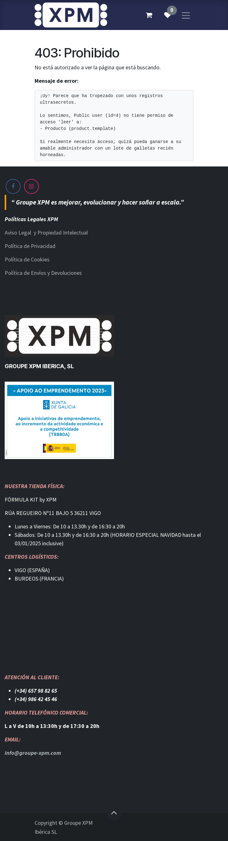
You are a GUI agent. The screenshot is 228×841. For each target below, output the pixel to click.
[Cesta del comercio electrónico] (149, 15)
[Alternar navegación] (185, 15)
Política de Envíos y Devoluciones (43, 272)
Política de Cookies (27, 259)
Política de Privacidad (30, 246)
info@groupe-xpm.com (33, 752)
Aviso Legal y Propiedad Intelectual (46, 232)
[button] (114, 812)
